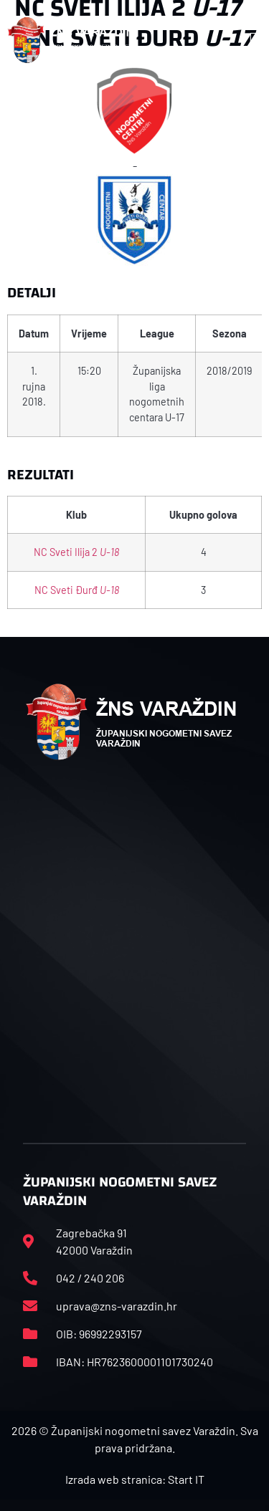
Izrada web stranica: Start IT (134, 1479)
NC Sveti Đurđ (76, 590)
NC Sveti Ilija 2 (76, 552)
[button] (254, 40)
